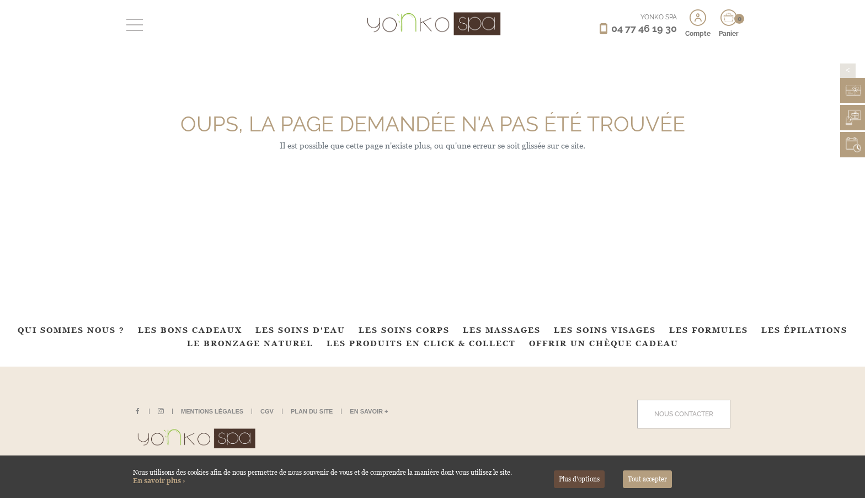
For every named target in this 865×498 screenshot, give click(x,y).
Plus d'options (579, 479)
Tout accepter (647, 479)
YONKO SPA (658, 17)
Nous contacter (683, 414)
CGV (267, 411)
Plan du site (312, 411)
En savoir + (369, 411)
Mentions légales (212, 411)
